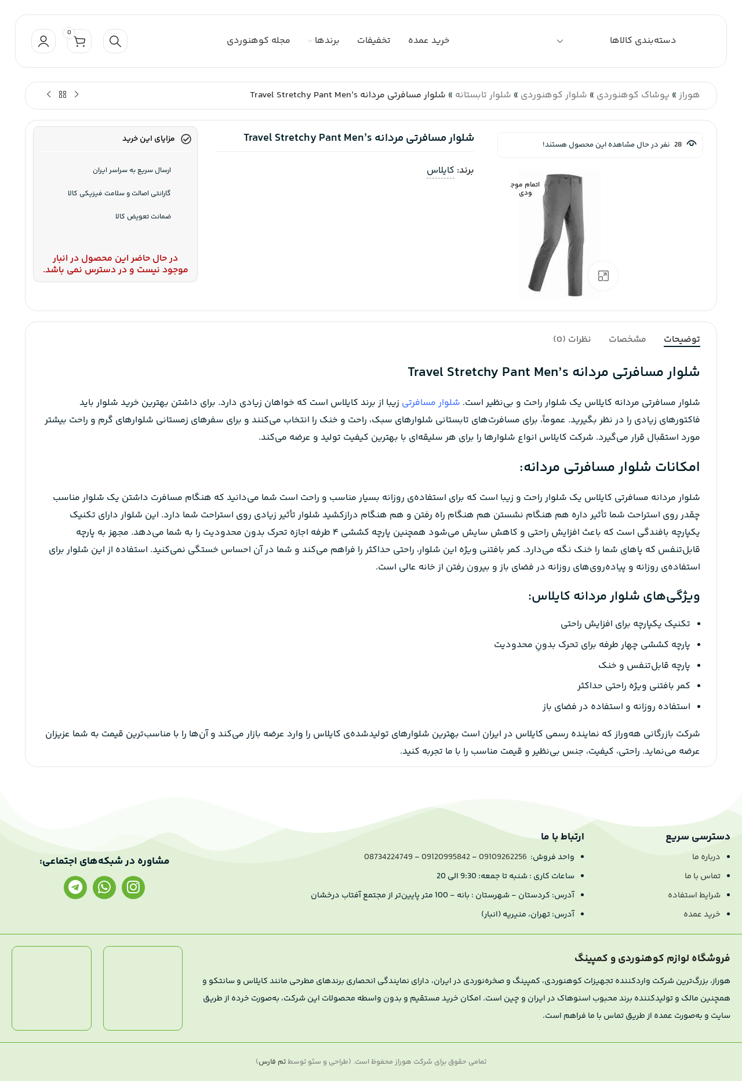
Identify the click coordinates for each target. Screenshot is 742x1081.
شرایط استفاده (694, 895)
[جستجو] (115, 41)
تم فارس (272, 1062)
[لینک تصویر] (142, 988)
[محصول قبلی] (76, 95)
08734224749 (388, 857)
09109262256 (503, 857)
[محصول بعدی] (49, 95)
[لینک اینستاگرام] (133, 887)
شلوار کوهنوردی (554, 95)
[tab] (682, 340)
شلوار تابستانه (483, 95)
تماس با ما (703, 876)
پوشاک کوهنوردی (633, 95)
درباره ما (706, 857)
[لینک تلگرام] (75, 887)
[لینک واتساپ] (104, 887)
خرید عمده (702, 914)
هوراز (689, 95)
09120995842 (445, 857)
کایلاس (440, 170)
